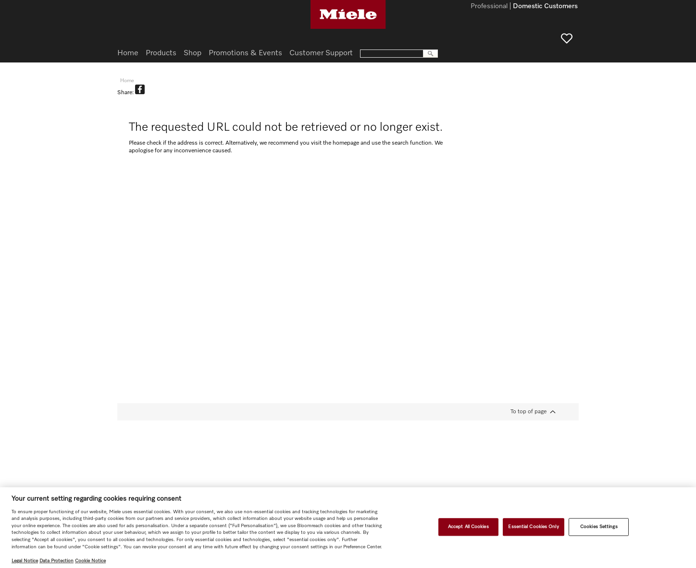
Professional (489, 7)
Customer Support (321, 53)
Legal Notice (25, 560)
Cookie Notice (90, 560)
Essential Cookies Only (533, 526)
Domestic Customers (545, 7)
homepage (346, 143)
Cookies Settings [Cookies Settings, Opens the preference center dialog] (599, 526)
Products (161, 53)
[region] (348, 527)
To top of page (528, 412)
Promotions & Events (245, 53)
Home (127, 53)
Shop (192, 53)
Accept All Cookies (468, 526)
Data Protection (56, 560)
